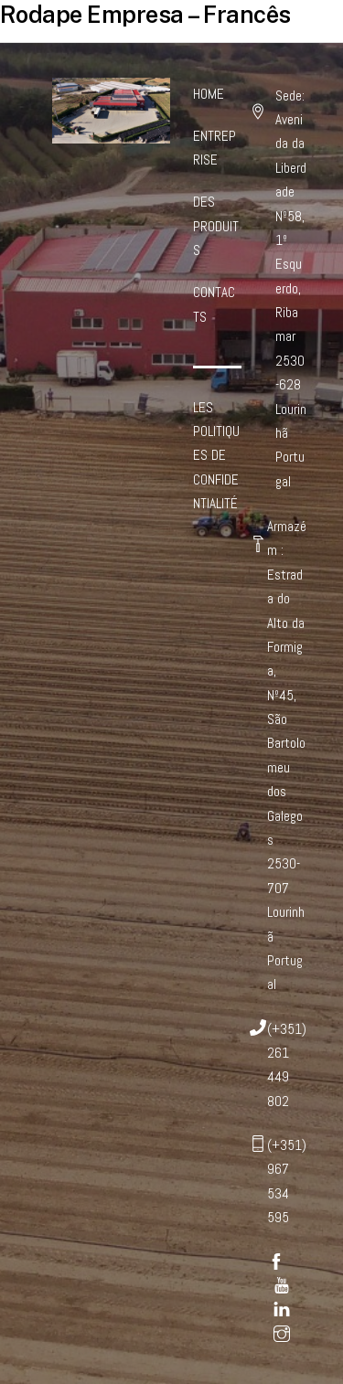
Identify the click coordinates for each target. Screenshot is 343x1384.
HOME (208, 93)
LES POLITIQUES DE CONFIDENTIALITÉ (216, 456)
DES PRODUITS (216, 226)
